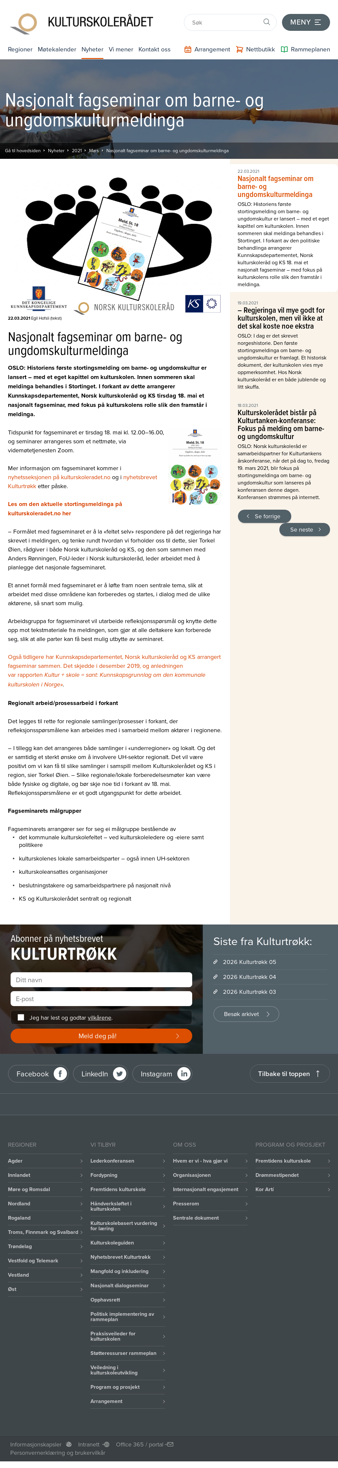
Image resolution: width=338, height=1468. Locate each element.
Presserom (186, 1202)
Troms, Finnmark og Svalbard (43, 1231)
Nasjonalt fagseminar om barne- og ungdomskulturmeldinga (167, 149)
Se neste (301, 528)
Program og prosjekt (115, 1386)
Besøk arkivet (241, 1013)
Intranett (88, 1443)
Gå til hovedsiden (23, 149)
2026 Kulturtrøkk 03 (249, 991)
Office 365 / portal (139, 1443)
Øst (12, 1288)
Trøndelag (20, 1245)
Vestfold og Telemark (33, 1259)
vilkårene (99, 1016)
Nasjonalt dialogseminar (119, 1284)
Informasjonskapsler (36, 1443)
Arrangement (106, 1400)
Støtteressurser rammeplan (123, 1352)
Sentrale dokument (196, 1217)
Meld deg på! (98, 1035)
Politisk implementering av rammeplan (122, 1315)
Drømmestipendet (277, 1174)
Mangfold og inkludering (119, 1270)
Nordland (19, 1202)
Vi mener (122, 45)
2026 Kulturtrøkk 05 (249, 961)
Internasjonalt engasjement (205, 1188)
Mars (94, 149)
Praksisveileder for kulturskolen (113, 1335)
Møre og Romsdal (29, 1188)
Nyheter (96, 45)
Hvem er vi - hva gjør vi (200, 1160)
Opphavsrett (105, 1299)
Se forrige (267, 515)
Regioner (21, 45)
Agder (15, 1160)
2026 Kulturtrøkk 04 (249, 976)
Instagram (156, 1072)
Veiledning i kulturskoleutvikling (114, 1369)
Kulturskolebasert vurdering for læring (123, 1224)
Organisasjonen (192, 1174)
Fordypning (103, 1174)
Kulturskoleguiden (112, 1241)
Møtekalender (59, 45)
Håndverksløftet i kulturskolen (111, 1205)
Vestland (18, 1274)
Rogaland (19, 1217)
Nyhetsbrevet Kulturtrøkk (120, 1256)
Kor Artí (264, 1188)
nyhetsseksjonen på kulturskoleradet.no (59, 476)
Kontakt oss (156, 45)
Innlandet (19, 1174)
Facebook (33, 1072)
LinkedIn (95, 1072)
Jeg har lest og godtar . (71, 1016)
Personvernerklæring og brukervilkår (57, 1451)
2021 (77, 149)
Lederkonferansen (112, 1160)
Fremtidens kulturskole (118, 1188)
